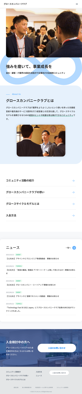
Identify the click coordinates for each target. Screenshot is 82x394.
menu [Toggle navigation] (77, 4)
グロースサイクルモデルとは (15, 379)
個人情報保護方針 (26, 387)
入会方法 (39, 372)
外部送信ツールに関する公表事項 (44, 387)
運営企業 (16, 387)
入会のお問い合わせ (56, 348)
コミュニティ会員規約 (62, 387)
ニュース (39, 375)
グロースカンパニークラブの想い (17, 375)
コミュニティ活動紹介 (13, 372)
